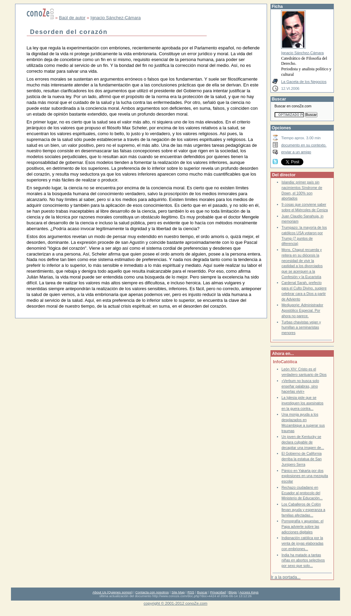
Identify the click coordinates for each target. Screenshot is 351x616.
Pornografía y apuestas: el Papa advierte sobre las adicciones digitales (302, 526)
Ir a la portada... (285, 577)
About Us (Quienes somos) (113, 592)
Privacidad (218, 592)
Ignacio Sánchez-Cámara (115, 17)
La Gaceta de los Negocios (303, 82)
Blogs (233, 592)
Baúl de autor (72, 17)
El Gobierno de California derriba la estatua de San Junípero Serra (301, 459)
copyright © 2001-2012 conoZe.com (175, 603)
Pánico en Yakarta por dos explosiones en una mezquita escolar (304, 476)
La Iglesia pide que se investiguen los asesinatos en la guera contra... (302, 403)
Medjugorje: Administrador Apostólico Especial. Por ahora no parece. (302, 310)
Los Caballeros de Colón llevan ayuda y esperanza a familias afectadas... (303, 509)
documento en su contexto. (303, 145)
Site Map (177, 592)
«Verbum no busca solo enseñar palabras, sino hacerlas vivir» (300, 386)
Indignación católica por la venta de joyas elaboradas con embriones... (302, 543)
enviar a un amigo (296, 152)
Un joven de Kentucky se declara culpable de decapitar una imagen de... (302, 442)
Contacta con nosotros (152, 592)
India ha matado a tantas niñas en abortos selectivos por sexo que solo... (303, 560)
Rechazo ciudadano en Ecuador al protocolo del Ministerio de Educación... (302, 493)
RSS (190, 592)
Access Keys (248, 592)
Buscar (202, 592)
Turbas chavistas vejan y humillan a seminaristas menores (301, 327)
